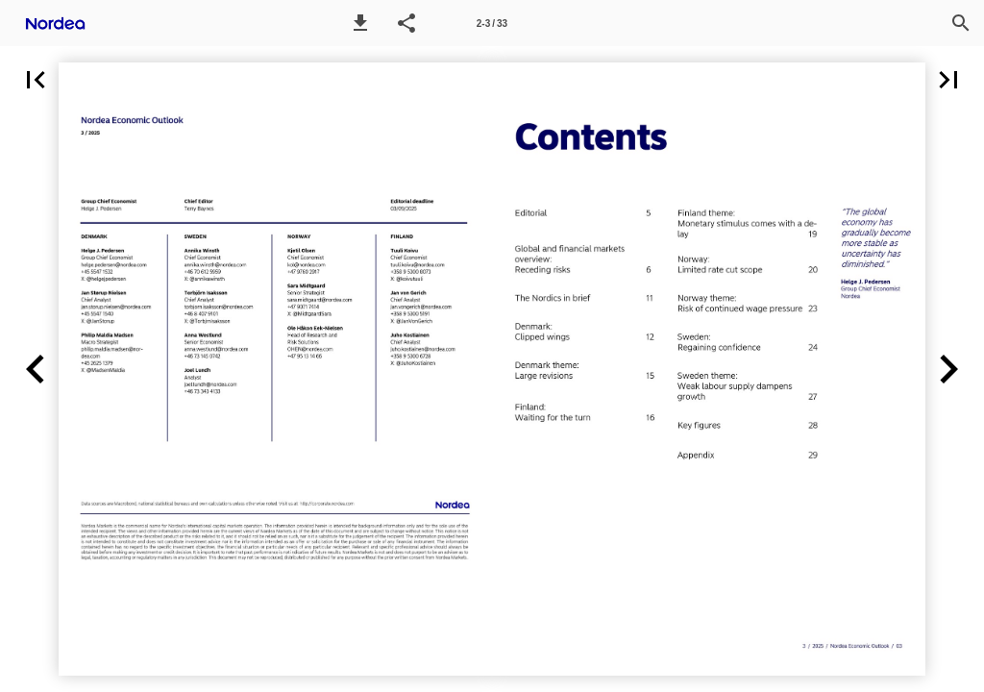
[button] (360, 23)
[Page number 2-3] (492, 23)
